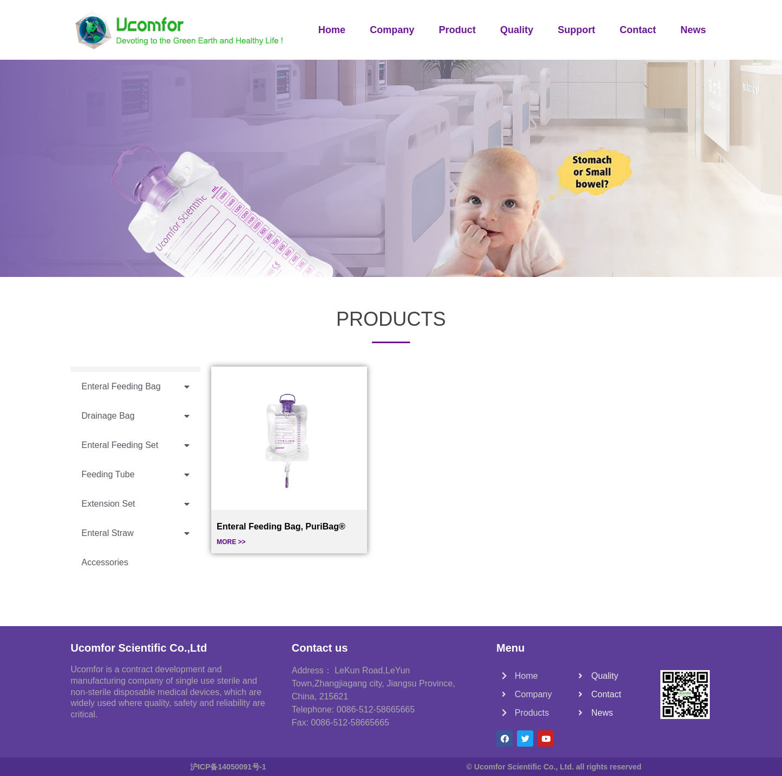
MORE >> (231, 542)
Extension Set (135, 504)
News (693, 29)
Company (392, 29)
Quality (516, 29)
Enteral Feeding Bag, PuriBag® (281, 526)
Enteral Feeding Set (135, 446)
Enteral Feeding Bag (135, 387)
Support (576, 29)
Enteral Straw (135, 533)
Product (457, 29)
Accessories (104, 562)
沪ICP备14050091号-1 (228, 766)
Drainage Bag (135, 416)
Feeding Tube (135, 475)
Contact (638, 29)
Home (331, 29)
